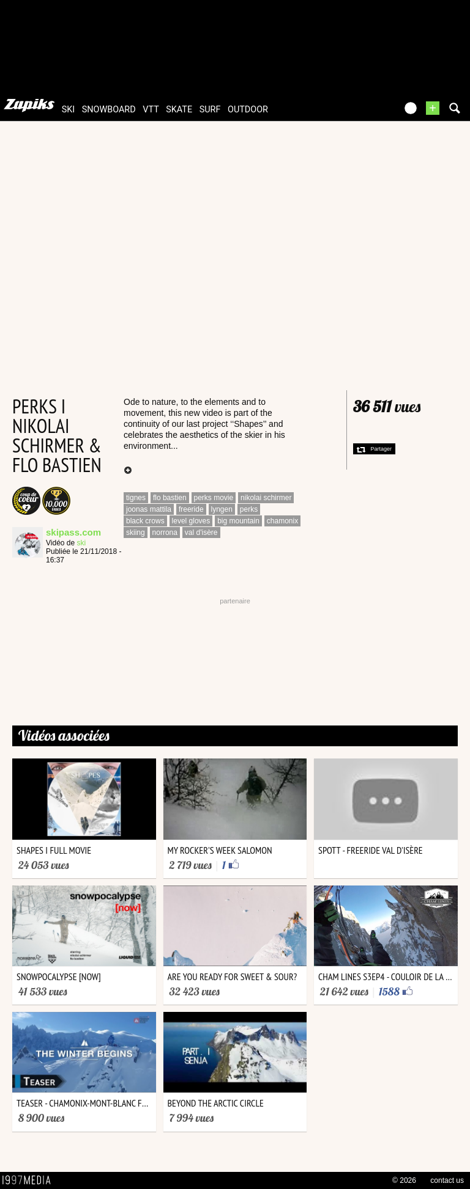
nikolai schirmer (266, 497)
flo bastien (170, 497)
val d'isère (201, 532)
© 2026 (404, 1180)
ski (68, 109)
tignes (136, 497)
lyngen (222, 509)
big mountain (238, 521)
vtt (151, 109)
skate (179, 109)
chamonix (282, 521)
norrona (164, 532)
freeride (191, 509)
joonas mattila (148, 509)
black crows (145, 521)
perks (249, 509)
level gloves (191, 521)
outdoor (248, 109)
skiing (135, 532)
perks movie (214, 497)
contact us (447, 1180)
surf (210, 109)
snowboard (109, 109)
